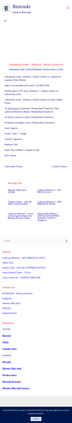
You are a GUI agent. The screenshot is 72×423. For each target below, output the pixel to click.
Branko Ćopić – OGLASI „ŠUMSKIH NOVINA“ (24, 268)
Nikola (5, 342)
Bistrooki (24, 6)
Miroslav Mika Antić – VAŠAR (18, 191)
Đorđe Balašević (9, 313)
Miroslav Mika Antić (11, 303)
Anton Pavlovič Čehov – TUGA (16, 273)
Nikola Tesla (7, 263)
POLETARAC (14, 108)
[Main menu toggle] (5, 21)
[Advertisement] (36, 43)
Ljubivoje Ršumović (34, 69)
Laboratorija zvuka (15, 69)
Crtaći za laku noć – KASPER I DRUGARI (21, 277)
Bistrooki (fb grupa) (11, 382)
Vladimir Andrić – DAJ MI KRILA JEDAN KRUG (19, 203)
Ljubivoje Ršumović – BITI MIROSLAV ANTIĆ (50, 203)
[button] (68, 8)
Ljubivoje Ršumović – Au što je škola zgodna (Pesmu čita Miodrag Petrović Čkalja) (20, 216)
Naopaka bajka (9, 349)
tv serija (61, 69)
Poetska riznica (9, 375)
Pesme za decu (50, 69)
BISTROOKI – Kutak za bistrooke (17, 294)
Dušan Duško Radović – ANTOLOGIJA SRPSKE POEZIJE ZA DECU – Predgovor (48, 217)
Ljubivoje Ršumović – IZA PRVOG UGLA (49, 191)
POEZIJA (6, 308)
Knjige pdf (7, 298)
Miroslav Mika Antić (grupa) (15, 388)
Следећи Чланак (60, 166)
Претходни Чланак (13, 166)
